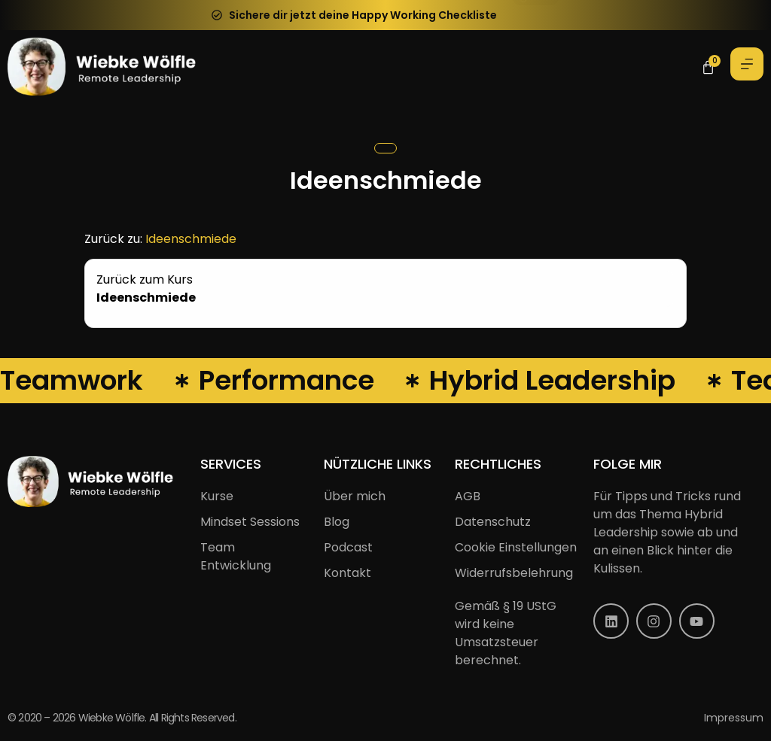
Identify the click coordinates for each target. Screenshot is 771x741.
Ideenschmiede (190, 239)
